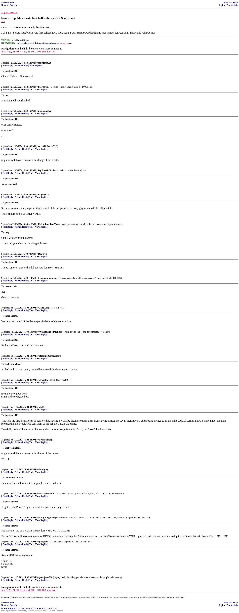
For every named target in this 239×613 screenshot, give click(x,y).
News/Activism (230, 2)
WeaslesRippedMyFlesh (50, 332)
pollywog (43, 541)
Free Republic (8, 2)
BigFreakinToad (46, 170)
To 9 (31, 496)
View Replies (35, 65)
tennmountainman (47, 278)
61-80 (31, 51)
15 (2, 439)
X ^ (3, 21)
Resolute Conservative (50, 356)
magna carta (44, 194)
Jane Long (44, 307)
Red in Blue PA (45, 224)
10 (2, 307)
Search (13, 5)
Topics (222, 5)
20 (2, 577)
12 (2, 356)
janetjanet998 (44, 63)
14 (2, 407)
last (53, 51)
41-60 (23, 51)
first (3, 51)
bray (40, 87)
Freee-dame (45, 439)
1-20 (8, 51)
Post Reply (8, 65)
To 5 (31, 382)
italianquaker (44, 111)
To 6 (31, 310)
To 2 (31, 113)
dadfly (42, 407)
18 (2, 517)
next (48, 51)
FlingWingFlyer (47, 517)
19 (2, 541)
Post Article (232, 5)
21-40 (15, 51)
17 (2, 493)
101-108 (41, 51)
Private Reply (21, 65)
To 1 (31, 89)
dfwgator (43, 380)
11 (2, 332)
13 (2, 380)
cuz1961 (42, 146)
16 (2, 469)
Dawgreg (42, 254)
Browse (4, 5)
